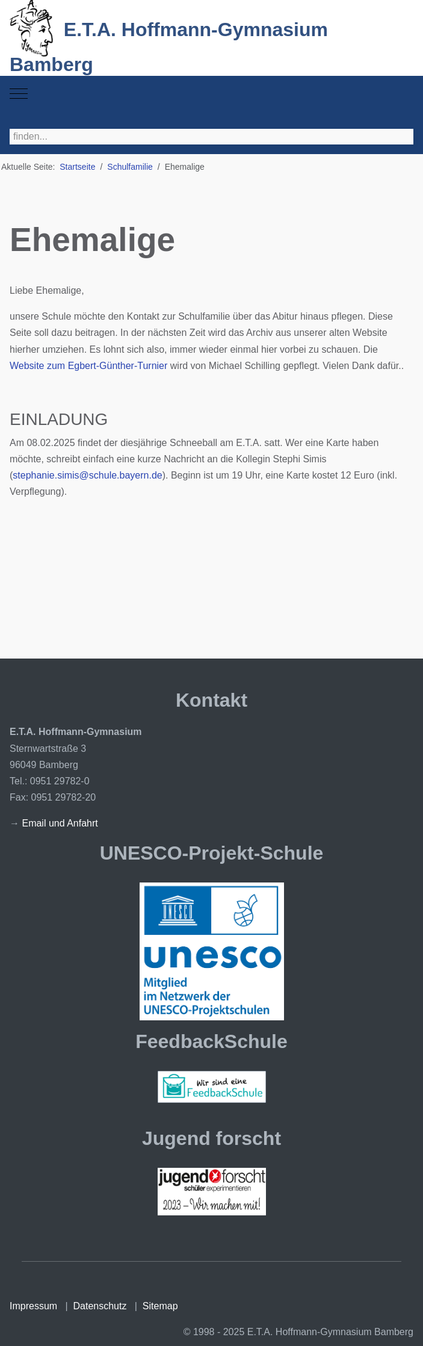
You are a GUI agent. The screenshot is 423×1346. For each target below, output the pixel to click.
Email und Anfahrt (59, 823)
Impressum (33, 1306)
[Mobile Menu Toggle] (19, 94)
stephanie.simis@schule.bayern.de (87, 475)
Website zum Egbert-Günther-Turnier (88, 366)
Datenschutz (100, 1306)
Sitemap (160, 1306)
